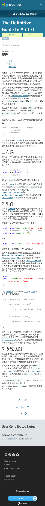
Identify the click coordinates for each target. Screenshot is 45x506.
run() (33, 291)
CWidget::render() (9, 340)
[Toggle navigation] (41, 4)
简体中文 (12, 35)
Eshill (12, 480)
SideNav (5, 38)
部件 (22, 413)
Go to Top (22, 407)
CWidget (11, 208)
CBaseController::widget (11, 258)
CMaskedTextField (33, 260)
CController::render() (20, 95)
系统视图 (12, 66)
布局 (10, 61)
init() (27, 291)
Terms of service (10, 461)
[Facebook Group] (13, 454)
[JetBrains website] (22, 503)
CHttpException (8, 371)
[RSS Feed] (17, 454)
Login (12, 439)
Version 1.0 (33, 35)
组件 (10, 64)
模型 (22, 400)
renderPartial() (7, 197)
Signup (5, 439)
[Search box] (22, 45)
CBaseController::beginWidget (16, 255)
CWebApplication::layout (12, 192)
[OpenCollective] (22, 498)
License (7, 465)
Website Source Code (12, 468)
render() (19, 140)
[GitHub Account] (5, 454)
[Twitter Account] (9, 454)
